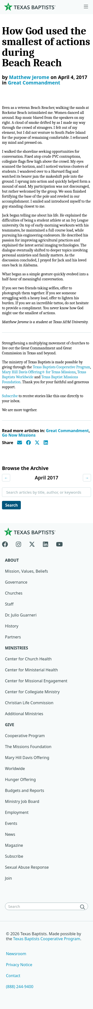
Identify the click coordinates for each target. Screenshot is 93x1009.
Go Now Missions (18, 435)
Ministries (16, 648)
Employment (17, 812)
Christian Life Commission (29, 702)
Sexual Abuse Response (27, 867)
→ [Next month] (87, 477)
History (11, 626)
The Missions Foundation (28, 746)
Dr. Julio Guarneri (20, 615)
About (12, 560)
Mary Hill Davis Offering (27, 757)
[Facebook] (7, 543)
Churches (13, 593)
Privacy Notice (19, 964)
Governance (16, 582)
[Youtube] (59, 543)
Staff (9, 604)
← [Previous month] (6, 477)
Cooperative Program (25, 735)
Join (8, 878)
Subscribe (10, 396)
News (10, 834)
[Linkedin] (45, 543)
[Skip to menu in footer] (86, 7)
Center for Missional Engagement (36, 681)
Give (9, 724)
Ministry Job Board (22, 801)
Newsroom (16, 953)
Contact (13, 975)
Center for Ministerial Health (31, 670)
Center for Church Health (28, 659)
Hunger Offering (20, 779)
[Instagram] (18, 543)
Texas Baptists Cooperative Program (61, 367)
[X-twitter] (32, 543)
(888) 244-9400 (19, 986)
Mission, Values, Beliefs (26, 571)
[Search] (83, 907)
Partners (13, 637)
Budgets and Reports (24, 790)
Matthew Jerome (29, 77)
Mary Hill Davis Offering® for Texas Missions (39, 372)
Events (11, 823)
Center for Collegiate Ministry (32, 692)
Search (11, 505)
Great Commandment (34, 82)
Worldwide (15, 768)
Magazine (14, 845)
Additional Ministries (24, 713)
